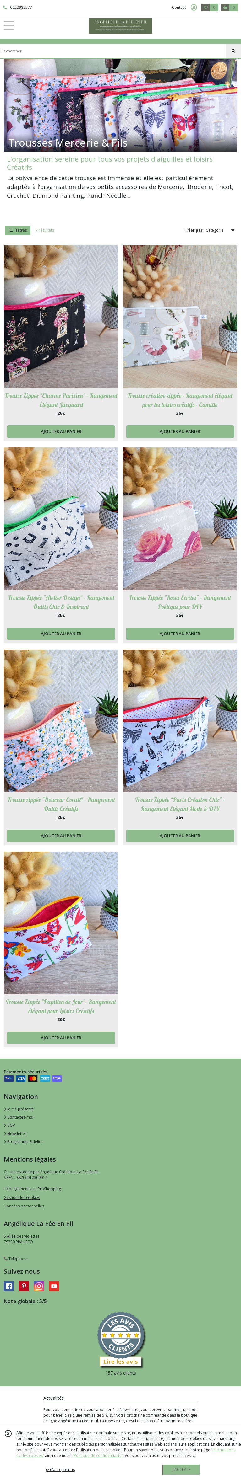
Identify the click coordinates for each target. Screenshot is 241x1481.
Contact (179, 7)
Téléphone (16, 1258)
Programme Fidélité (23, 1141)
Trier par (194, 230)
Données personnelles (24, 1206)
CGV (9, 1125)
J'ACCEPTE (181, 1469)
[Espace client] (193, 7)
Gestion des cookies (22, 1197)
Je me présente (19, 1109)
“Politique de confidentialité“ (98, 1455)
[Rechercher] (233, 51)
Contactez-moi (18, 1117)
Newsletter (15, 1133)
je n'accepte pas (60, 1469)
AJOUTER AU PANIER (61, 431)
